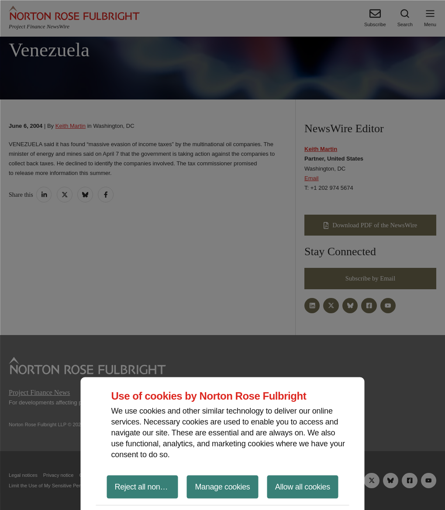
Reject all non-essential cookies (146, 486)
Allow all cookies (302, 486)
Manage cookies (222, 486)
